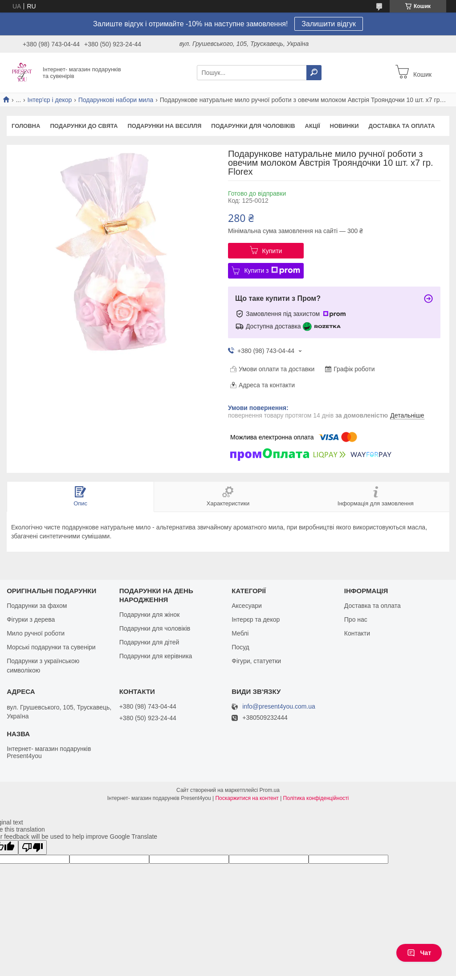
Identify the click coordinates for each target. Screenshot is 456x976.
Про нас (355, 619)
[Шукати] (314, 72)
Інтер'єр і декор (50, 99)
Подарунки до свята (84, 126)
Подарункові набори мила (116, 99)
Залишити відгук (328, 24)
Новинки (344, 126)
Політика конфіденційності (316, 798)
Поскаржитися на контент (246, 798)
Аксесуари (247, 605)
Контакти (357, 633)
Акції (312, 126)
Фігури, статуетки (256, 660)
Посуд (240, 647)
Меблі (240, 633)
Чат (419, 953)
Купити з (272, 271)
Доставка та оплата (402, 126)
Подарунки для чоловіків (253, 126)
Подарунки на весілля (164, 126)
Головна (26, 126)
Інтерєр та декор (256, 619)
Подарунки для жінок (149, 614)
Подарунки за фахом (37, 605)
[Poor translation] (32, 847)
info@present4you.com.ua (278, 706)
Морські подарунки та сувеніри (51, 647)
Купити (272, 250)
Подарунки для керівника (155, 656)
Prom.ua (270, 790)
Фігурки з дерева (31, 619)
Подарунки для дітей (149, 642)
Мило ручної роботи (36, 633)
